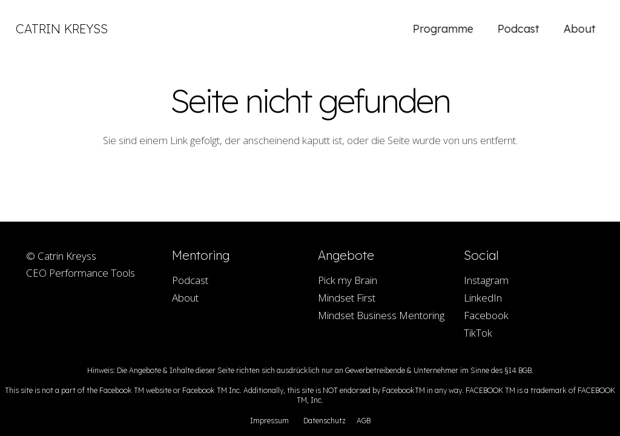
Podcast (190, 280)
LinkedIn (483, 298)
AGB (364, 420)
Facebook (486, 315)
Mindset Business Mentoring (381, 315)
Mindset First (346, 298)
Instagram (486, 280)
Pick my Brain (347, 280)
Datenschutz (324, 420)
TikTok (478, 333)
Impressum (269, 420)
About (185, 298)
